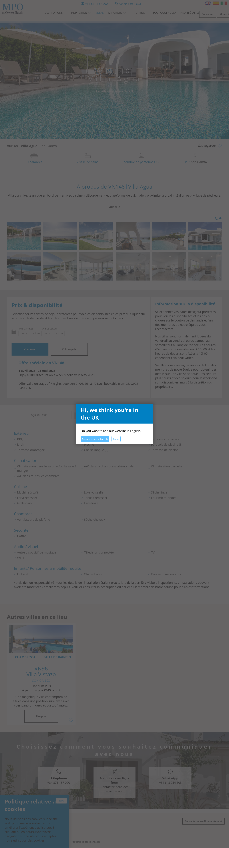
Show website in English (95, 438)
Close (116, 438)
